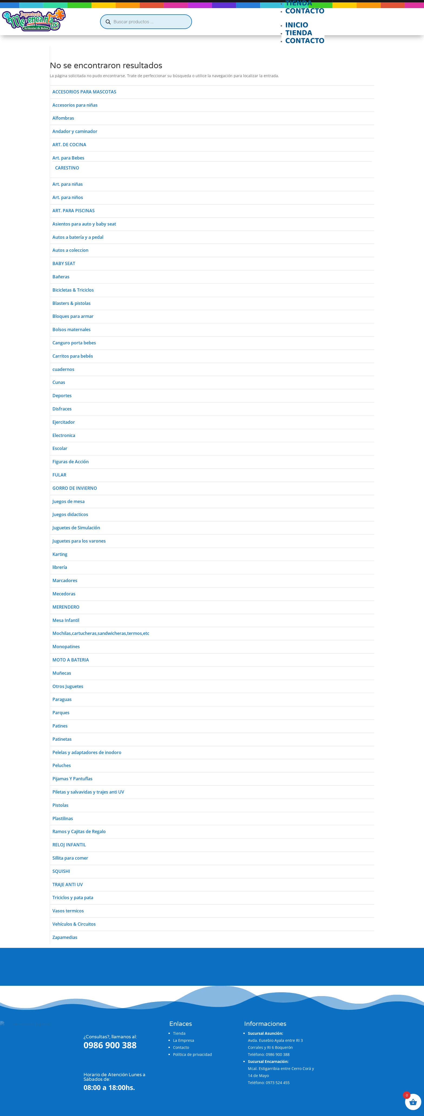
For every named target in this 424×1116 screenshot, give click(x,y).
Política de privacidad (190, 1043)
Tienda (298, 33)
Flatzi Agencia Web (178, 1103)
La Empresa (182, 1029)
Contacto (304, 11)
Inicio (296, 25)
